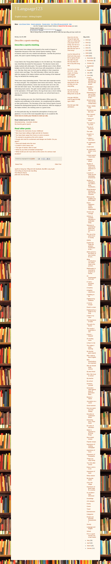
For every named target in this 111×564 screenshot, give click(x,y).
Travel (88, 509)
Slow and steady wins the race (26, 143)
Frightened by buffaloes (91, 299)
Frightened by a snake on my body (91, 311)
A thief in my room (90, 316)
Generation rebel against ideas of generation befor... (91, 391)
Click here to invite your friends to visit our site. (31, 116)
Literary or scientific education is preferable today (91, 219)
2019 (87, 40)
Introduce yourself (90, 384)
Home (38, 164)
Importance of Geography (91, 455)
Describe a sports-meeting (27, 40)
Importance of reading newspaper (91, 446)
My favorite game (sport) (23, 124)
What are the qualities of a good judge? (91, 198)
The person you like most (91, 111)
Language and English (91, 527)
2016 (87, 48)
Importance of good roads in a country (91, 488)
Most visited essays (90, 438)
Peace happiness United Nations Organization (91, 206)
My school (90, 381)
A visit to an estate (90, 119)
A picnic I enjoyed (90, 335)
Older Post (58, 164)
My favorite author (90, 479)
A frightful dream (89, 160)
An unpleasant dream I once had (91, 151)
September (90, 66)
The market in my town (91, 123)
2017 (87, 45)
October (89, 63)
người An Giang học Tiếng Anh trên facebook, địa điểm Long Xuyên (35, 169)
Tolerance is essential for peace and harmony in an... (91, 228)
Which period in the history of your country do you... (91, 254)
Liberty (89, 240)
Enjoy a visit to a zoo (91, 468)
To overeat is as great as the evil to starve (29, 137)
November (90, 60)
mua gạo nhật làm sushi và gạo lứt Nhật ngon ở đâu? (74, 99)
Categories (90, 514)
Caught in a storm (90, 134)
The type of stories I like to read (26, 147)
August (89, 70)
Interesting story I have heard (91, 421)
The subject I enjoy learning (90, 347)
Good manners (91, 405)
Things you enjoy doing (91, 459)
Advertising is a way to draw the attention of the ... (91, 95)
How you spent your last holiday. (91, 409)
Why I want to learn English (91, 356)
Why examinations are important (91, 361)
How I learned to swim (91, 115)
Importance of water (91, 472)
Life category (90, 501)
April (88, 543)
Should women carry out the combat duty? (91, 101)
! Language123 (29, 8)
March (89, 545)
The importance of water (91, 320)
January (89, 548)
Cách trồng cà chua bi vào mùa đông (26, 171)
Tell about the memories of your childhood (29, 131)
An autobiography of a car (91, 277)
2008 (87, 56)
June (88, 75)
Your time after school (91, 463)
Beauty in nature (89, 397)
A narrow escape (89, 303)
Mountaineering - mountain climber (26, 122)
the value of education (90, 426)
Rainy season (91, 475)
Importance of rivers (91, 451)
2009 (87, 53)
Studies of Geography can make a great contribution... (91, 184)
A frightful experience (91, 291)
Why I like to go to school (91, 375)
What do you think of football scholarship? (29, 149)
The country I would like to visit (91, 330)
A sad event (90, 147)
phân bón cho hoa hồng (22, 174)
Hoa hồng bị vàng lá (21, 172)
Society (89, 524)
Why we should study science (91, 367)
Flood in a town (91, 307)
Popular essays (91, 442)
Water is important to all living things (91, 432)
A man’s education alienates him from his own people (91, 81)
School (89, 531)
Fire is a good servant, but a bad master (91, 535)
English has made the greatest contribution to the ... (91, 246)
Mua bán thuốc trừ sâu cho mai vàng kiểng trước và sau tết (74, 91)
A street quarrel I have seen (91, 156)
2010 (87, 50)
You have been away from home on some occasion (32, 135)
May (88, 540)
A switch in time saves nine (24, 145)
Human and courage (90, 212)
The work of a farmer (91, 325)
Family (89, 504)
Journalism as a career (91, 402)
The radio (89, 131)
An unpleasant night (91, 143)
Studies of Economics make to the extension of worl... (91, 167)
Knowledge (90, 498)
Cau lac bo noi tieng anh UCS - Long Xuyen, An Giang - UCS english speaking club (73, 72)
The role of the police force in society (91, 236)
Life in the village (90, 483)
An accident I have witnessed (90, 494)
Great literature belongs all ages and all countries (91, 192)
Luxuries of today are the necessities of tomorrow (91, 175)
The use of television (90, 128)
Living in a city (91, 343)
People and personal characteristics (91, 519)
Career (89, 506)
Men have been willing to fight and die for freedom (32, 133)
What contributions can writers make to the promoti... (91, 263)
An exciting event (90, 339)
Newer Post (18, 164)
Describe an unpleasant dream (91, 415)
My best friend (91, 371)
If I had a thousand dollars (90, 283)
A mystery (90, 287)
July (88, 73)
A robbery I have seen (90, 139)
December (90, 58)
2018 (87, 42)
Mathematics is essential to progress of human (91, 271)
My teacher (90, 378)
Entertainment (91, 511)
